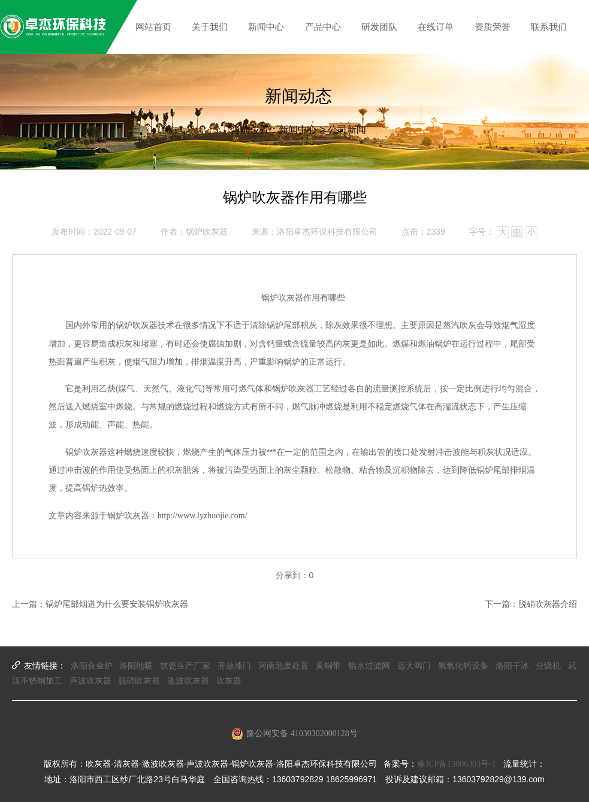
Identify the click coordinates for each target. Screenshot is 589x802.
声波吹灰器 (90, 680)
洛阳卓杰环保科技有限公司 (327, 231)
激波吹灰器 (188, 680)
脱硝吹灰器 (139, 680)
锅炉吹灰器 (137, 325)
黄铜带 (328, 665)
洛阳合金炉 (92, 665)
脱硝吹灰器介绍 (547, 604)
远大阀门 (414, 665)
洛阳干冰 (512, 665)
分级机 (548, 665)
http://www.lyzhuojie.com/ (202, 515)
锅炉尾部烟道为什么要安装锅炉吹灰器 (117, 604)
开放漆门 (234, 665)
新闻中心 (298, 129)
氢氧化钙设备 (463, 665)
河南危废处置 (283, 665)
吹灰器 (228, 680)
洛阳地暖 (136, 665)
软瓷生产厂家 (185, 665)
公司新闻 (347, 129)
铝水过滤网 (369, 665)
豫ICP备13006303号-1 (456, 764)
